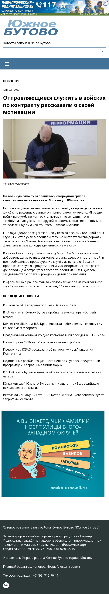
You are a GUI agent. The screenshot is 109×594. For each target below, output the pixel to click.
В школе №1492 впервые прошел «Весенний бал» (40, 305)
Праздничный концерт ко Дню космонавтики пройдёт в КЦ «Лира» (54, 335)
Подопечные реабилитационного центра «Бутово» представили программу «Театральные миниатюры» (51, 363)
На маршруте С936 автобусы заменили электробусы (41, 342)
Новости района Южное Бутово (27, 42)
